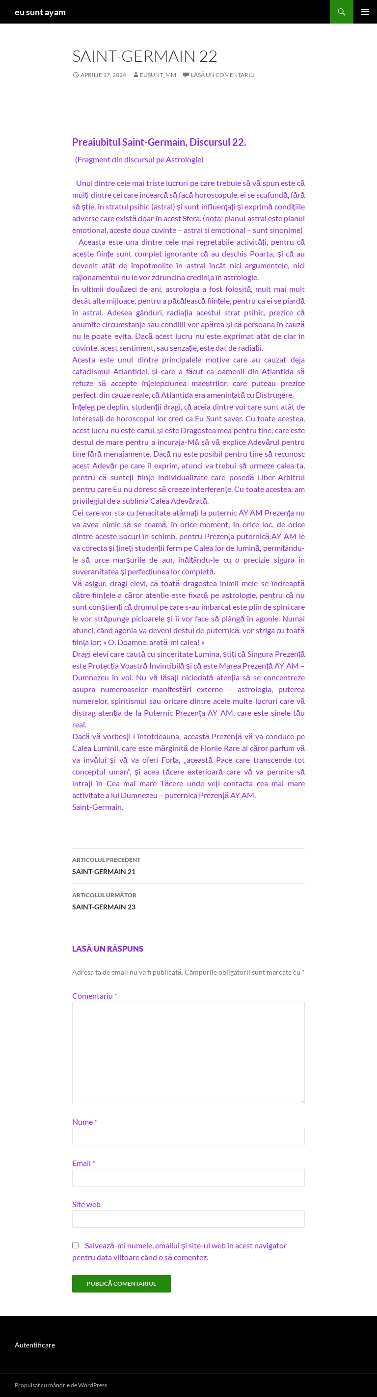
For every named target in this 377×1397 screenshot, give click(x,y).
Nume (84, 1121)
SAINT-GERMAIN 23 (188, 900)
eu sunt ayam (40, 11)
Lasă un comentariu (223, 74)
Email (83, 1162)
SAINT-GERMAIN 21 (188, 865)
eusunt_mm (158, 74)
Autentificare (35, 1345)
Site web (86, 1204)
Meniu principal (365, 12)
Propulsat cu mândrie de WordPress (61, 1385)
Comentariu (94, 995)
